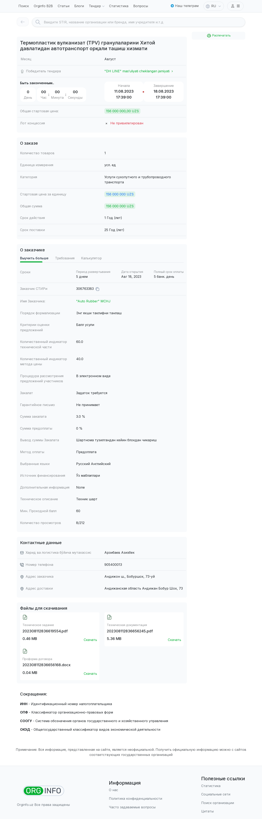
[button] (235, 6)
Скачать (90, 640)
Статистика (118, 6)
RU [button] (213, 6)
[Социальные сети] (223, 794)
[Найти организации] (43, 791)
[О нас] (135, 790)
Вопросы (140, 6)
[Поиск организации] (223, 803)
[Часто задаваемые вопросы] (135, 807)
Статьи (63, 6)
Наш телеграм (185, 6)
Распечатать (219, 35)
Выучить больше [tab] (34, 258)
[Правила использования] (135, 798)
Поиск (23, 6)
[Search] (144, 22)
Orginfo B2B (43, 6)
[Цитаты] (223, 811)
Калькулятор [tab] (91, 258)
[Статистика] (223, 786)
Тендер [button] (97, 6)
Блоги (79, 6)
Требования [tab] (65, 258)
